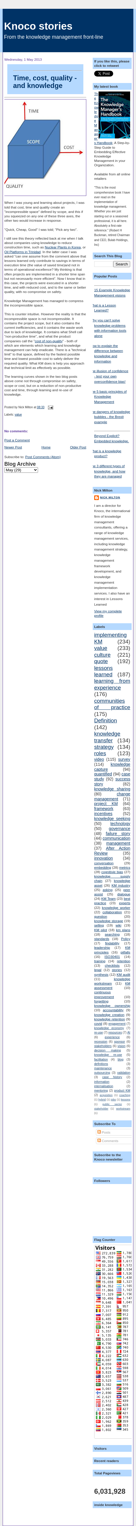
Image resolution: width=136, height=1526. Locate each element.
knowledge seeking (112, 818)
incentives (103, 813)
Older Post (78, 447)
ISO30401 (112, 956)
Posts (103, 1132)
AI (128, 1032)
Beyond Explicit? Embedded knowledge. (112, 437)
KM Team (108, 898)
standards (101, 939)
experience (112, 1037)
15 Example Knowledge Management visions (112, 291)
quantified (103, 774)
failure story (118, 833)
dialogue (123, 894)
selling (99, 925)
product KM (122, 1090)
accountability (113, 1010)
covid (98, 1023)
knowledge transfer (107, 737)
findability (112, 943)
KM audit (123, 974)
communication (116, 838)
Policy (125, 939)
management (118, 843)
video (99, 759)
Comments (107, 1141)
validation (123, 1072)
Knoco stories (38, 26)
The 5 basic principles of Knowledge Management (108, 396)
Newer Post (13, 447)
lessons (125, 1099)
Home (46, 447)
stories (117, 970)
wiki (118, 925)
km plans (123, 930)
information (101, 1081)
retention (123, 961)
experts (124, 903)
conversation (103, 863)
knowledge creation (109, 1015)
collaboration (112, 912)
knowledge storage (108, 921)
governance (119, 828)
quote (101, 661)
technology (120, 823)
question (100, 916)
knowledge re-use (108, 1054)
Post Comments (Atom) (43, 457)
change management (112, 796)
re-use (98, 1032)
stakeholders (103, 1046)
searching (112, 934)
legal (97, 970)
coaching (124, 1095)
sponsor (119, 1041)
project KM (106, 803)
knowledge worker (116, 907)
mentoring (101, 1090)
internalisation (103, 1086)
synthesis (101, 974)
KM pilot (100, 930)
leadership (102, 947)
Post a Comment (17, 440)
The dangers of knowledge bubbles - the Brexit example (110, 417)
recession (100, 1041)
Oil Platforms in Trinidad (22, 252)
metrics (124, 867)
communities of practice (112, 704)
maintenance (103, 1068)
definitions (101, 1064)
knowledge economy (109, 1028)
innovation (103, 858)
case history (112, 1077)
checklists (112, 965)
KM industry (120, 885)
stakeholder (101, 1108)
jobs (113, 1099)
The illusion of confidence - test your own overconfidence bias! (109, 376)
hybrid (102, 1099)
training (99, 961)
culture (102, 655)
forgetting (101, 1001)
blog (120, 1059)
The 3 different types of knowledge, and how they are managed (107, 471)
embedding (102, 867)
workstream (123, 1108)
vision (121, 1046)
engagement (117, 1023)
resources (115, 1032)
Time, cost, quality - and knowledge (47, 79)
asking (108, 890)
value (18, 414)
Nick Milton (110, 497)
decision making (107, 1050)
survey (124, 759)
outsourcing (102, 1072)
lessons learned (103, 671)
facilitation (101, 1059)
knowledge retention (109, 1019)
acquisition (106, 1095)
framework (103, 808)
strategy (104, 747)
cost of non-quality (49, 341)
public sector (112, 1104)
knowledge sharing (112, 789)
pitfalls (125, 952)
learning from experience (112, 684)
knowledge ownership (112, 1005)
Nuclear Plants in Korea (63, 247)
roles (100, 753)
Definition (105, 720)
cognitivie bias (112, 872)
